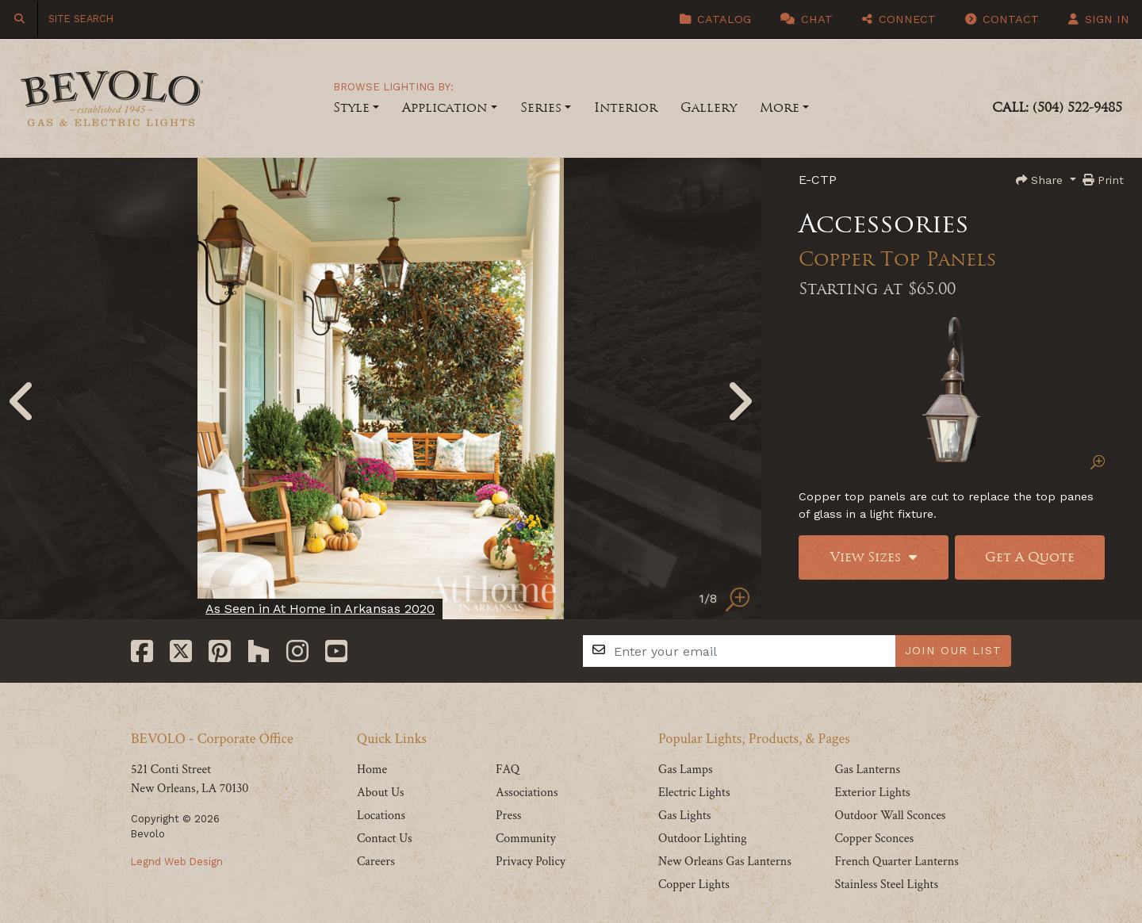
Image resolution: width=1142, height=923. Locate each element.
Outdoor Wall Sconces (889, 815)
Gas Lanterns (867, 769)
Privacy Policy (530, 861)
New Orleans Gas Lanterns (724, 861)
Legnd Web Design (177, 861)
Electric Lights (694, 792)
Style (351, 107)
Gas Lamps (685, 769)
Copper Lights (694, 884)
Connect (899, 19)
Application (444, 107)
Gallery (708, 107)
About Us (380, 792)
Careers (376, 861)
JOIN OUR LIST (953, 650)
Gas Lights (684, 815)
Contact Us (384, 838)
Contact (1002, 19)
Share (1041, 180)
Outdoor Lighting (702, 838)
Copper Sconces (874, 838)
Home (372, 769)
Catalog (715, 19)
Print (1103, 180)
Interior (625, 107)
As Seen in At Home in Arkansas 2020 (320, 608)
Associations (527, 792)
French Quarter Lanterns (896, 861)
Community (526, 838)
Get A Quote (1030, 557)
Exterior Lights (872, 792)
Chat (806, 19)
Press (508, 815)
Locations (381, 815)
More (779, 107)
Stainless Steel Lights (886, 884)
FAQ (507, 769)
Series (540, 107)
